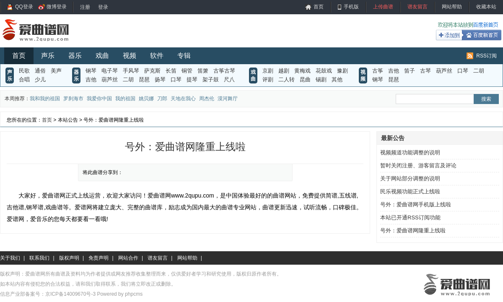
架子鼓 (210, 79)
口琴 (176, 79)
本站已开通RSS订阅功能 (410, 217)
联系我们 (39, 258)
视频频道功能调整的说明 (410, 152)
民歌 (24, 71)
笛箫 (202, 71)
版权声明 (69, 258)
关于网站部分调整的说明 (410, 178)
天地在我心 (183, 99)
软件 (156, 55)
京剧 (267, 71)
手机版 (351, 7)
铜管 (186, 71)
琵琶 (144, 79)
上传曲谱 (383, 7)
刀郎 (162, 99)
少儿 (40, 79)
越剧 (283, 71)
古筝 (377, 71)
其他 (337, 79)
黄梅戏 (302, 71)
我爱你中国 (99, 99)
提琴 (192, 79)
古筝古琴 (224, 71)
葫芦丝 (109, 79)
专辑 (184, 55)
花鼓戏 (324, 71)
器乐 (75, 55)
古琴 (425, 71)
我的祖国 (125, 99)
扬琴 (160, 79)
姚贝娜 (146, 99)
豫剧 (342, 71)
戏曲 (102, 55)
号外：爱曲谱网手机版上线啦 (415, 204)
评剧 (267, 79)
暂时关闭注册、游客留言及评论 (418, 165)
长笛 (171, 71)
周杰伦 (206, 99)
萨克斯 (152, 71)
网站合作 (128, 258)
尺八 (229, 79)
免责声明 (98, 258)
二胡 (128, 79)
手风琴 (131, 71)
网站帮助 (452, 7)
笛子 (409, 71)
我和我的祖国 (45, 99)
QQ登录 (24, 7)
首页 (319, 7)
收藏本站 (486, 7)
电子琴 (109, 71)
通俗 (40, 71)
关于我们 (10, 258)
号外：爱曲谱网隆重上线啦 (413, 230)
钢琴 (91, 71)
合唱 (24, 79)
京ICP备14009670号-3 (70, 294)
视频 (129, 55)
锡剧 (321, 79)
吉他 (91, 79)
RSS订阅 (486, 56)
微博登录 (57, 7)
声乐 (47, 55)
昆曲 (305, 79)
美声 (56, 71)
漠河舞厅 (228, 99)
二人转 (286, 79)
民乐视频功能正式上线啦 (410, 191)
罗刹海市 (73, 99)
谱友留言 (417, 7)
